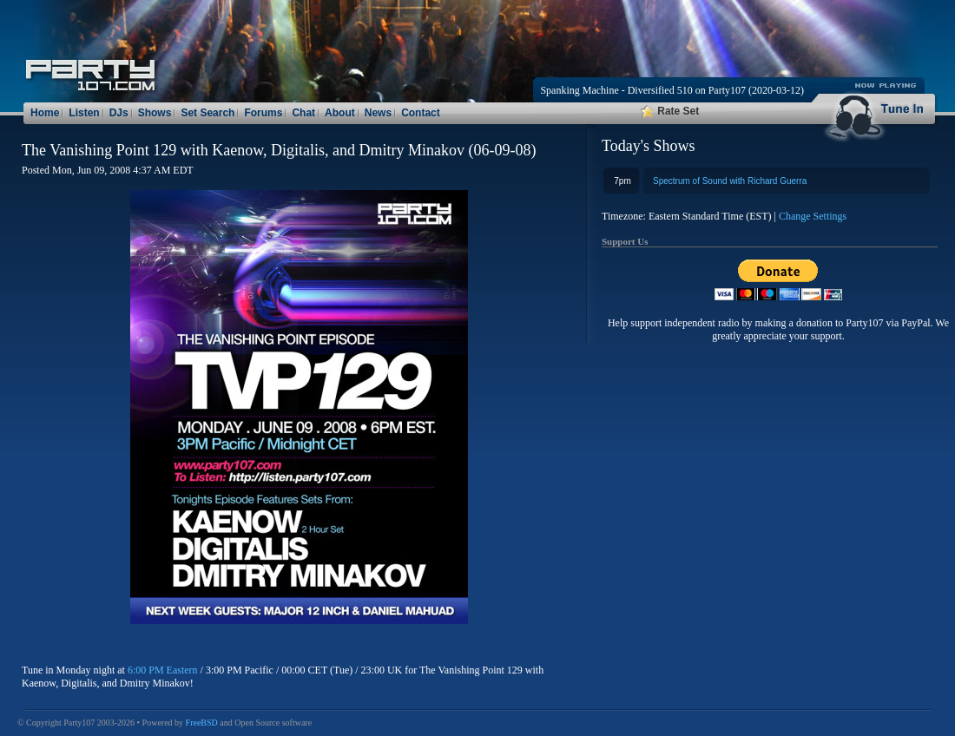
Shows (155, 113)
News (378, 113)
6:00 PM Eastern (163, 670)
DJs (118, 113)
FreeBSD (202, 722)
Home (44, 113)
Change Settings (812, 216)
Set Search (207, 113)
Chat (303, 113)
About (340, 113)
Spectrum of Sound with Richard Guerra (730, 181)
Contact (420, 113)
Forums (263, 113)
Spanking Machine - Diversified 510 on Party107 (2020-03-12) (672, 90)
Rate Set (670, 111)
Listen (84, 113)
